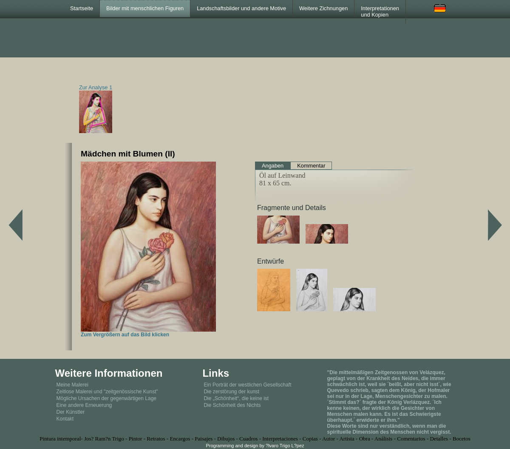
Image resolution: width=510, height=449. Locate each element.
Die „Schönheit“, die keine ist (236, 398)
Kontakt (65, 419)
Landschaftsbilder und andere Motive (241, 8)
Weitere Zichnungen (323, 8)
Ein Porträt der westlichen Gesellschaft (247, 385)
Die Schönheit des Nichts (232, 405)
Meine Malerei (72, 385)
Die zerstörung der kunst (231, 392)
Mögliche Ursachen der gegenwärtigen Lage (106, 398)
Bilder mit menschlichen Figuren (145, 8)
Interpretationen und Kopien (380, 11)
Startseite (81, 8)
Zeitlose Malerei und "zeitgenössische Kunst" (107, 392)
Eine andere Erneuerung (84, 405)
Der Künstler (71, 412)
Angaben (272, 165)
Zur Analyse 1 (95, 87)
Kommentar (311, 165)
